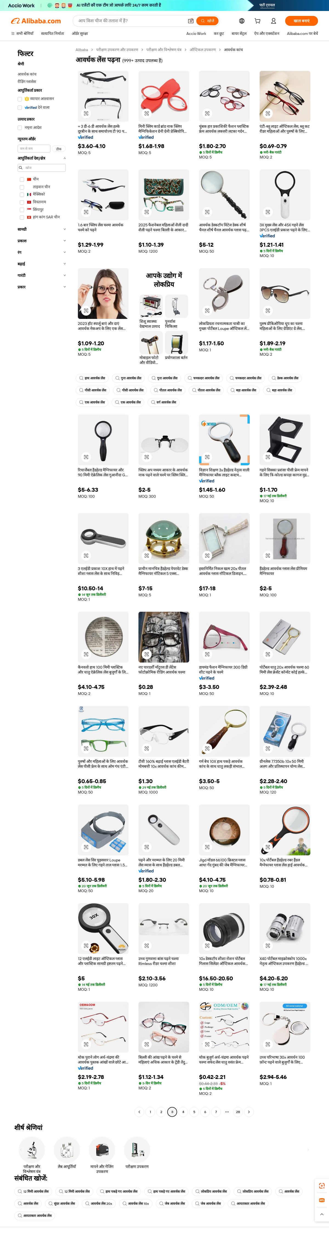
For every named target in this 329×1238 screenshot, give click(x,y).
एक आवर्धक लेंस (92, 402)
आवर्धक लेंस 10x (136, 1203)
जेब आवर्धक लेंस (172, 1203)
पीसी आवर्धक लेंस (92, 390)
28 (238, 1112)
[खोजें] (207, 20)
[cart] (258, 22)
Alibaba (82, 50)
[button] (191, 21)
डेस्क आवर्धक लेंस (285, 378)
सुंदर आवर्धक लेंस (62, 1203)
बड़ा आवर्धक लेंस (243, 390)
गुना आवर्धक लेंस (128, 378)
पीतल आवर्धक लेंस (168, 390)
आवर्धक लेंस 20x (98, 1203)
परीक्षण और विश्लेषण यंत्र (163, 50)
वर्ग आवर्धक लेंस (163, 402)
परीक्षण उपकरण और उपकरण (117, 50)
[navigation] (41, 581)
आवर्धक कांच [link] (233, 50)
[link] (322, 1186)
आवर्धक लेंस (289, 1191)
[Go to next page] (249, 1112)
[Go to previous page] (139, 1112)
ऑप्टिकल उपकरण (203, 50)
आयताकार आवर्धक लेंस (248, 1203)
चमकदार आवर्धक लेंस (203, 378)
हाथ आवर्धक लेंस (92, 378)
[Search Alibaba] (130, 21)
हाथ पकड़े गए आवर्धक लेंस (118, 1191)
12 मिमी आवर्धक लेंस (33, 1191)
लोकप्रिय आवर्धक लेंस (211, 1191)
